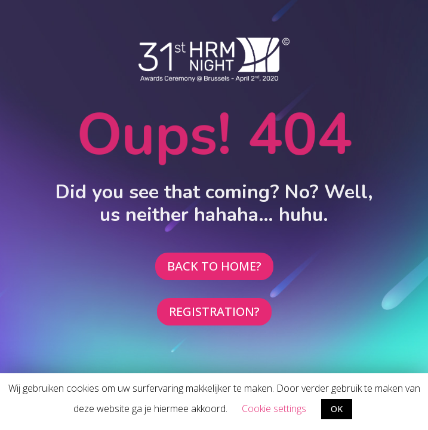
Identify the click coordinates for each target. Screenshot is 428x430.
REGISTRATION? (214, 311)
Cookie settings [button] (274, 408)
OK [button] (337, 408)
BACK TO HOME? (214, 266)
